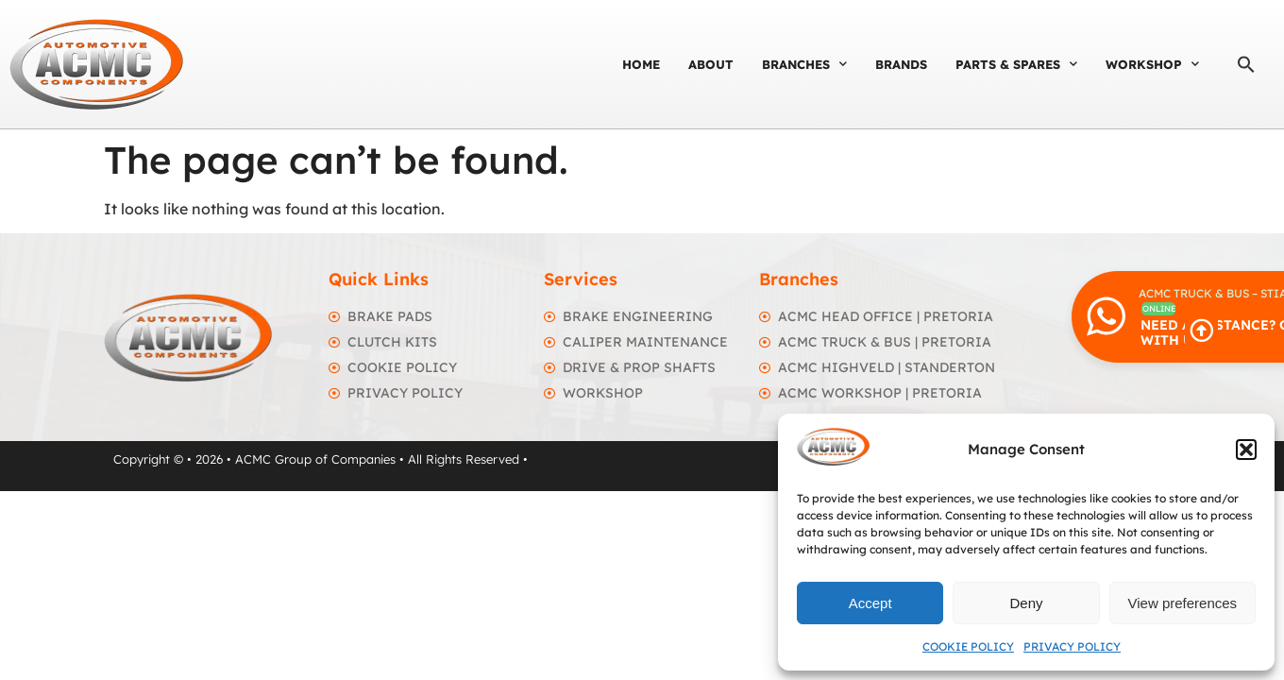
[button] (1246, 449)
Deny (1025, 603)
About (711, 64)
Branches (804, 63)
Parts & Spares (1016, 63)
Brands (901, 64)
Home (641, 64)
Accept (870, 603)
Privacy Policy (1072, 646)
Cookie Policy (968, 646)
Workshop (1152, 63)
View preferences (1183, 603)
